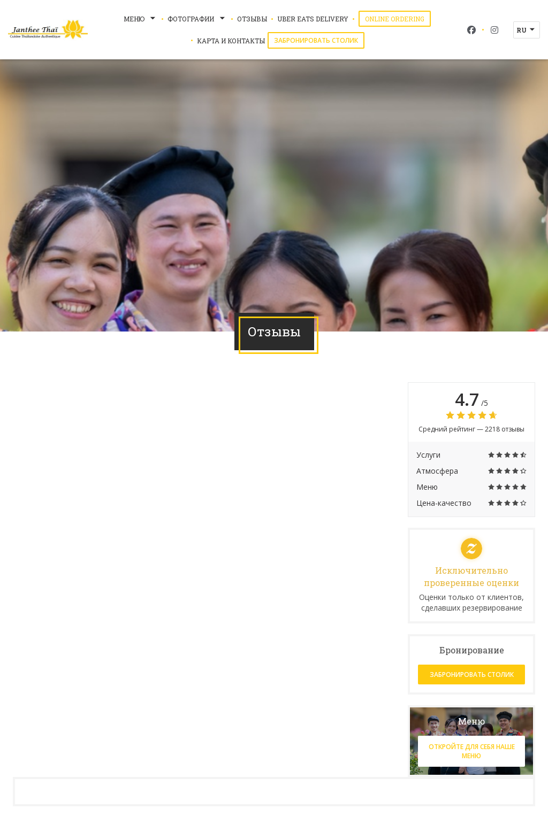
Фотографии (197, 18)
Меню (140, 18)
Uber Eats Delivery (312, 18)
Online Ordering (398, 18)
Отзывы (252, 18)
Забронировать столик (316, 40)
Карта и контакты (231, 40)
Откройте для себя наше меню (472, 751)
